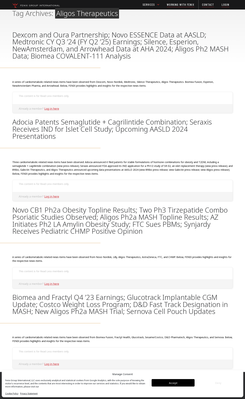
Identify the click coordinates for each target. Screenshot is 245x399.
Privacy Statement (29, 394)
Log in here (51, 109)
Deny (218, 383)
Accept (173, 383)
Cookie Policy (11, 394)
